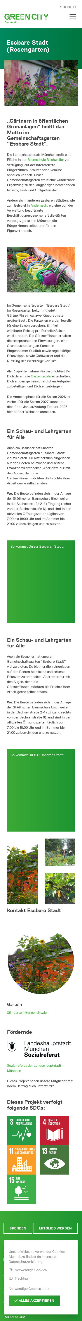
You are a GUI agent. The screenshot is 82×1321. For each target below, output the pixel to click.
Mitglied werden (55, 1228)
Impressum (14, 1317)
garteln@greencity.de (30, 1012)
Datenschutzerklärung (25, 1262)
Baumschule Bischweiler (46, 160)
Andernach (39, 205)
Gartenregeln (41, 376)
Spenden (17, 1228)
